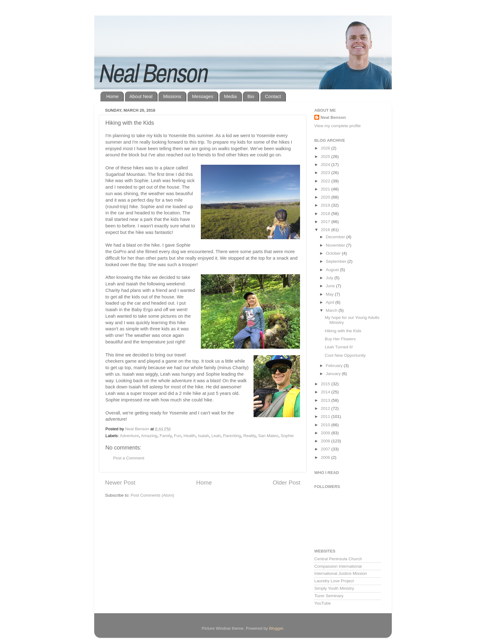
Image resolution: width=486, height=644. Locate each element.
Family (166, 435)
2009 (326, 433)
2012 (326, 408)
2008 (326, 441)
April (330, 302)
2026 (326, 148)
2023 (326, 172)
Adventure (129, 435)
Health (189, 435)
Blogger (276, 628)
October (334, 253)
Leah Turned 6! (339, 347)
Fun (177, 435)
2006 (326, 457)
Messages (202, 96)
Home (112, 96)
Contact (273, 96)
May (330, 294)
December (336, 237)
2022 (326, 181)
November (336, 245)
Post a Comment (128, 458)
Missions (172, 96)
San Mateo (268, 435)
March (332, 310)
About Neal (141, 96)
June (331, 286)
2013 (326, 400)
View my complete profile (337, 125)
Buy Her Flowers (340, 339)
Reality (249, 435)
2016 (326, 229)
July (330, 277)
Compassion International (338, 566)
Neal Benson (333, 117)
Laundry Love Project (334, 581)
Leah (216, 435)
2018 (326, 213)
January (334, 373)
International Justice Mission (340, 573)
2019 (326, 205)
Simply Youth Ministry (334, 588)
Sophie (287, 435)
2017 (326, 221)
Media (230, 96)
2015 (326, 384)
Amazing (149, 435)
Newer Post (120, 482)
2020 (326, 197)
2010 (326, 425)
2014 (326, 392)
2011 (326, 416)
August (333, 269)
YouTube (322, 603)
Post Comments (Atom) (152, 495)
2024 (326, 164)
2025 (326, 156)
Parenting (232, 435)
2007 (326, 449)
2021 (326, 189)
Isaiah (203, 435)
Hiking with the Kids (343, 331)
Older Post (286, 482)
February (335, 365)
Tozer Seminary (328, 595)
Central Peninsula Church (338, 559)
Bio (250, 96)
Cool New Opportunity (345, 355)
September (336, 261)
